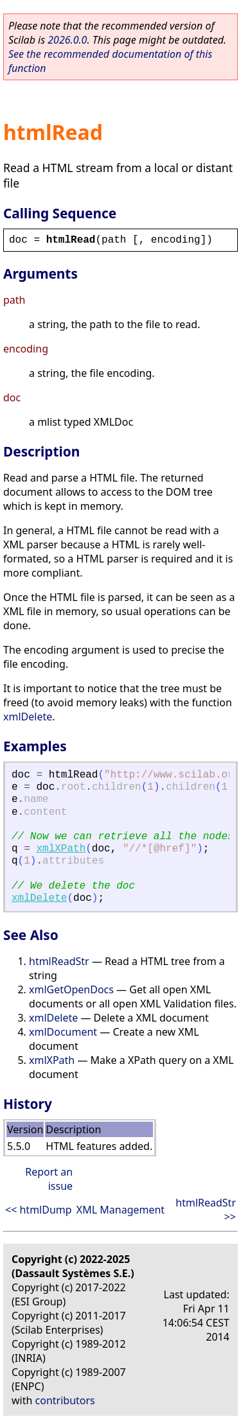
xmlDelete (27, 717)
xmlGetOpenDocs (71, 989)
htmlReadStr (59, 961)
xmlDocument (63, 1032)
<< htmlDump (38, 1210)
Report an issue (49, 1179)
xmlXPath (60, 849)
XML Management (120, 1210)
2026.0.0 (67, 40)
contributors (65, 1400)
